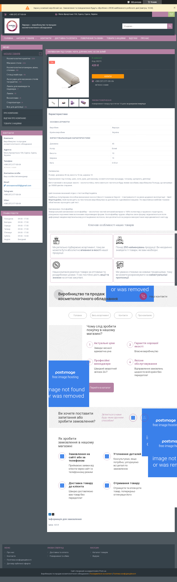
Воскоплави (12, 98)
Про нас (145, 38)
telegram (144, 418)
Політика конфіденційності (19, 560)
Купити (108, 76)
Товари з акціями (116, 38)
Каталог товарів (25, 38)
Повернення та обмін (92, 38)
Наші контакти (158, 296)
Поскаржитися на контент (101, 574)
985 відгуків (136, 2)
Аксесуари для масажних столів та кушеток (22, 80)
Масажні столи (14, 63)
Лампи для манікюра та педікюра (18, 87)
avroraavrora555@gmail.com (18, 185)
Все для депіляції (15, 107)
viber (133, 418)
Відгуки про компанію (15, 118)
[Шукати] (170, 26)
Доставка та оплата (66, 38)
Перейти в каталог (100, 387)
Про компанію (145, 315)
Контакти (45, 38)
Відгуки (133, 38)
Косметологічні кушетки (18, 58)
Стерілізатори (13, 102)
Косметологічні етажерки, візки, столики (22, 68)
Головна (8, 38)
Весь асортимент (100, 315)
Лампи (10, 93)
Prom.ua (102, 571)
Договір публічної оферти (18, 563)
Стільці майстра (14, 74)
